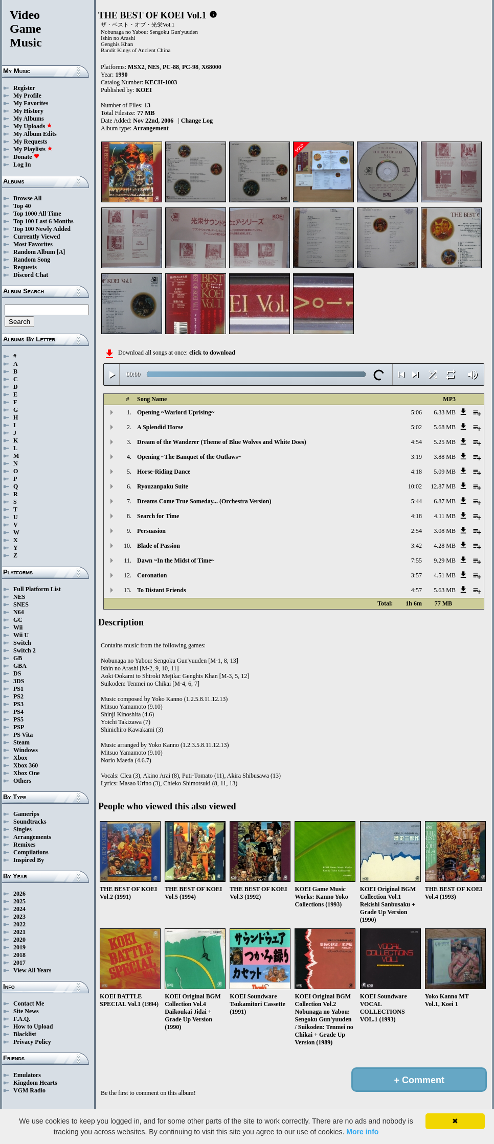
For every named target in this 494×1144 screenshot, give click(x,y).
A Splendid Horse (160, 427)
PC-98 (190, 67)
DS (17, 673)
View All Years (32, 970)
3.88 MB (445, 456)
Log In (22, 164)
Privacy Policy (32, 1041)
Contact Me (28, 1003)
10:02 (415, 486)
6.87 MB (445, 501)
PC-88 (171, 67)
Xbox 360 (25, 765)
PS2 (18, 696)
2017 (19, 962)
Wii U (21, 635)
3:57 (416, 575)
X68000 (211, 67)
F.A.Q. (21, 1018)
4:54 (416, 442)
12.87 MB (443, 486)
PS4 (18, 711)
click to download (212, 352)
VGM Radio (29, 1090)
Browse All (27, 198)
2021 (19, 932)
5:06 (416, 412)
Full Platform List (37, 589)
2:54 (416, 530)
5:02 (416, 427)
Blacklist (24, 1034)
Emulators (27, 1075)
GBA (20, 665)
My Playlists (33, 149)
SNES (21, 604)
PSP (18, 727)
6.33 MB (445, 412)
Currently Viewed (36, 236)
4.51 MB (445, 575)
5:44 (416, 501)
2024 (19, 909)
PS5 (18, 719)
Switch (22, 642)
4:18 (416, 471)
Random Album (34, 251)
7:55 (416, 560)
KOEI (144, 90)
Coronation (152, 575)
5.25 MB (445, 442)
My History (28, 110)
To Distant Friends (161, 590)
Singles (22, 829)
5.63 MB (445, 590)
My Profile (27, 95)
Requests (25, 267)
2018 (19, 955)
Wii (18, 627)
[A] (61, 251)
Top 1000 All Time (37, 213)
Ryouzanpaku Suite (162, 486)
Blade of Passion (158, 545)
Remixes (24, 844)
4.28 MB (445, 545)
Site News (26, 1011)
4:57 (416, 590)
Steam (21, 742)
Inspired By (28, 859)
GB (17, 658)
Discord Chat (30, 274)
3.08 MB (445, 530)
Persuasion (151, 530)
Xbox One (26, 773)
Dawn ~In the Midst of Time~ (175, 560)
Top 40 (22, 205)
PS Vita (23, 734)
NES (19, 596)
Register (24, 87)
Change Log (197, 120)
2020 (19, 939)
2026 (19, 893)
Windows (25, 750)
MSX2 (136, 67)
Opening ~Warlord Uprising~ (175, 412)
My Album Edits (35, 133)
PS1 (18, 688)
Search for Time (158, 516)
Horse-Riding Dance (163, 471)
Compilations (31, 852)
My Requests (30, 141)
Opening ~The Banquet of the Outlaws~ (189, 456)
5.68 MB (445, 427)
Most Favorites (33, 244)
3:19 (416, 456)
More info (362, 1132)
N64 (18, 612)
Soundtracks (30, 821)
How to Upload (33, 1026)
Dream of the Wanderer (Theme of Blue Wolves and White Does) (221, 442)
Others (22, 780)
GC (18, 619)
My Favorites (30, 103)
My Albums (28, 118)
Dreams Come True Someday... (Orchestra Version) (204, 501)
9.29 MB (445, 560)
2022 (19, 924)
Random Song (31, 259)
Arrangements (32, 837)
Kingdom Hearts (35, 1082)
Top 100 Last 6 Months (43, 221)
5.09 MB (445, 471)
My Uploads (32, 126)
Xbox (20, 757)
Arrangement (150, 128)
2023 (19, 916)
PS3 (18, 704)
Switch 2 (24, 650)
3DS (18, 681)
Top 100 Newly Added (42, 228)
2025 (19, 901)
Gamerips (26, 814)
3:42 (416, 545)
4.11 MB (445, 516)
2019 (19, 947)
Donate (26, 156)
